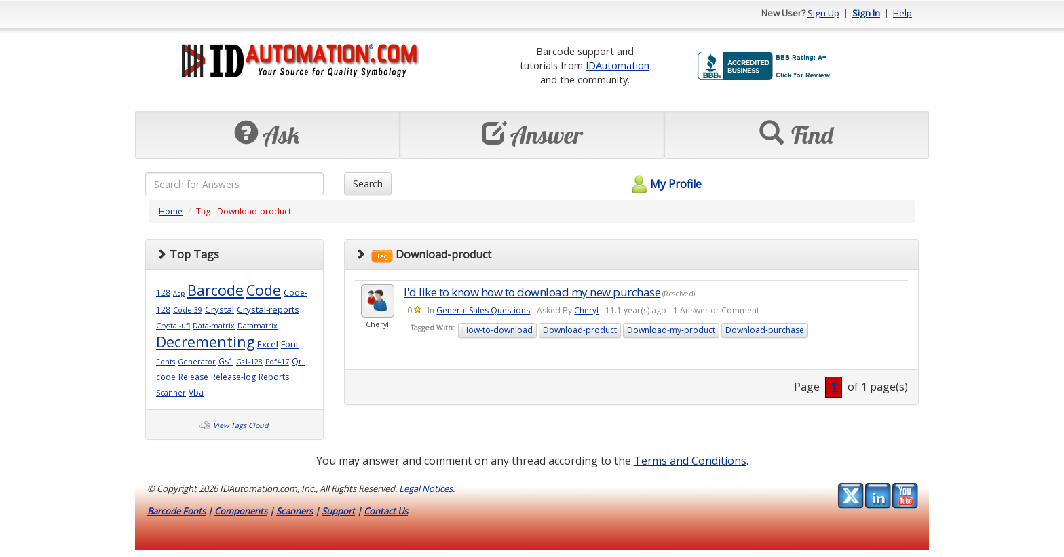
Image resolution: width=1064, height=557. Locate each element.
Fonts (165, 361)
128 (163, 293)
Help (902, 13)
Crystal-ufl (173, 325)
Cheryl (586, 310)
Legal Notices (426, 488)
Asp (179, 293)
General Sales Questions (483, 310)
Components (240, 511)
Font (290, 344)
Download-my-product (671, 330)
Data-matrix (214, 325)
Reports (274, 377)
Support (338, 511)
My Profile (665, 183)
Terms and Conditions (690, 460)
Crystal (219, 309)
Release (193, 377)
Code (263, 290)
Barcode (215, 290)
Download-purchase (764, 330)
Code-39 (187, 310)
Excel (267, 344)
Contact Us (386, 511)
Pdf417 (277, 361)
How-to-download (497, 330)
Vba (196, 392)
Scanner (171, 393)
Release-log (233, 377)
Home (171, 211)
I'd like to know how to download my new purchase (532, 292)
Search (368, 183)
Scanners (294, 511)
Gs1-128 (249, 361)
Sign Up (823, 13)
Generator (197, 361)
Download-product (580, 330)
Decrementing (205, 341)
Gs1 (225, 361)
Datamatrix (258, 325)
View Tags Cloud (241, 425)
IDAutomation (617, 65)
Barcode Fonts (176, 511)
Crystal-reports (268, 309)
